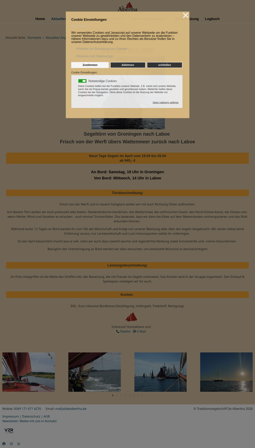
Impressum (10, 416)
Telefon (123, 331)
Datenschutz (31, 416)
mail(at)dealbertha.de (70, 409)
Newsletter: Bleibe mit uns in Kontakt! (29, 421)
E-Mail (139, 331)
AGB (47, 416)
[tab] (113, 395)
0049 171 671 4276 (27, 409)
